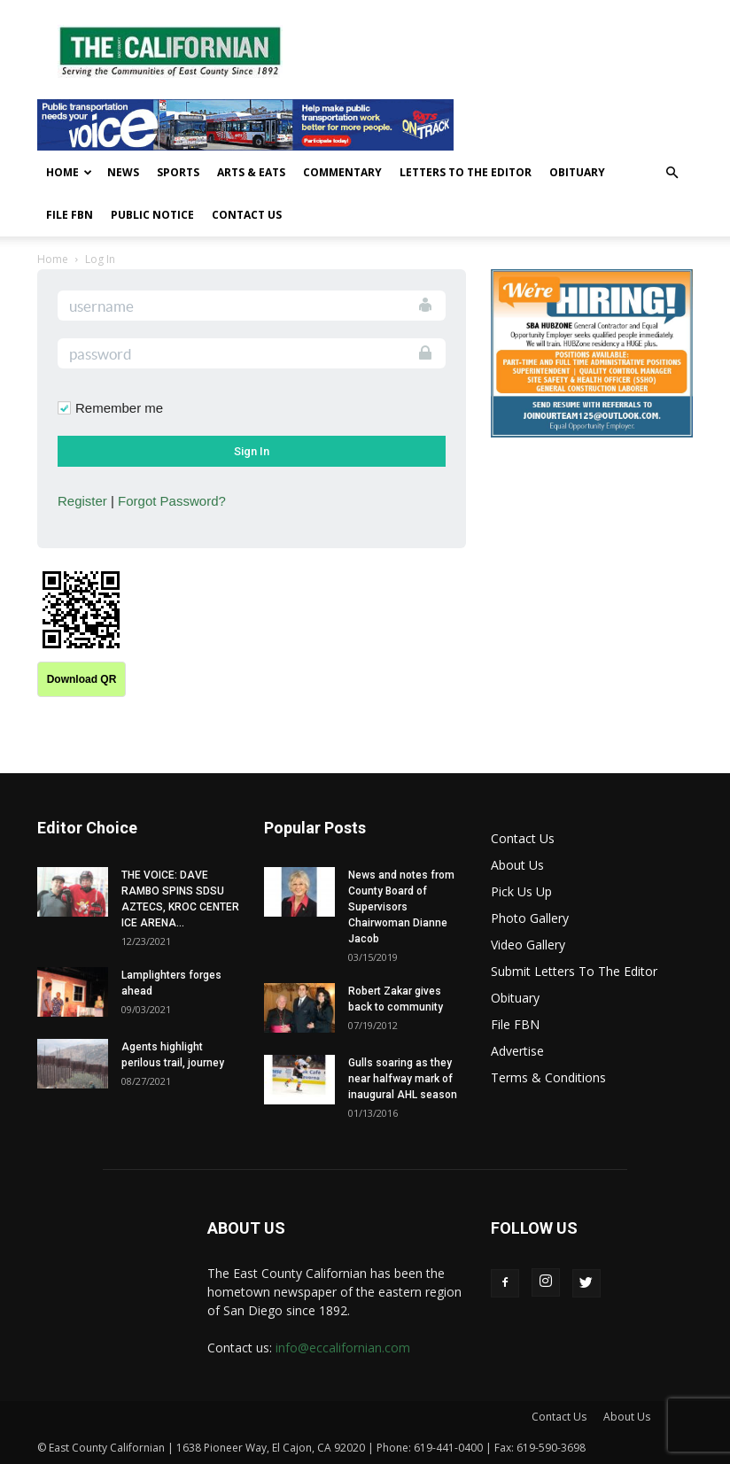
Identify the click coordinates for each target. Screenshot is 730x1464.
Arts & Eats (251, 172)
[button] (671, 173)
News (123, 172)
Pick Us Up (521, 891)
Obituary (577, 172)
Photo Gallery (530, 918)
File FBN (69, 214)
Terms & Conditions (548, 1077)
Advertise (517, 1050)
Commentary (342, 172)
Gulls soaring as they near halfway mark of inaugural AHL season (402, 1079)
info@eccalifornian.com (343, 1347)
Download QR (82, 679)
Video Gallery (528, 944)
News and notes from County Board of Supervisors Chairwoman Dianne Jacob (401, 907)
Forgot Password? (172, 500)
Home (69, 172)
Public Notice (152, 214)
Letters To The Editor (466, 172)
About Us (517, 864)
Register (82, 500)
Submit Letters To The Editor (574, 971)
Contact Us (247, 214)
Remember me (119, 407)
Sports (178, 172)
